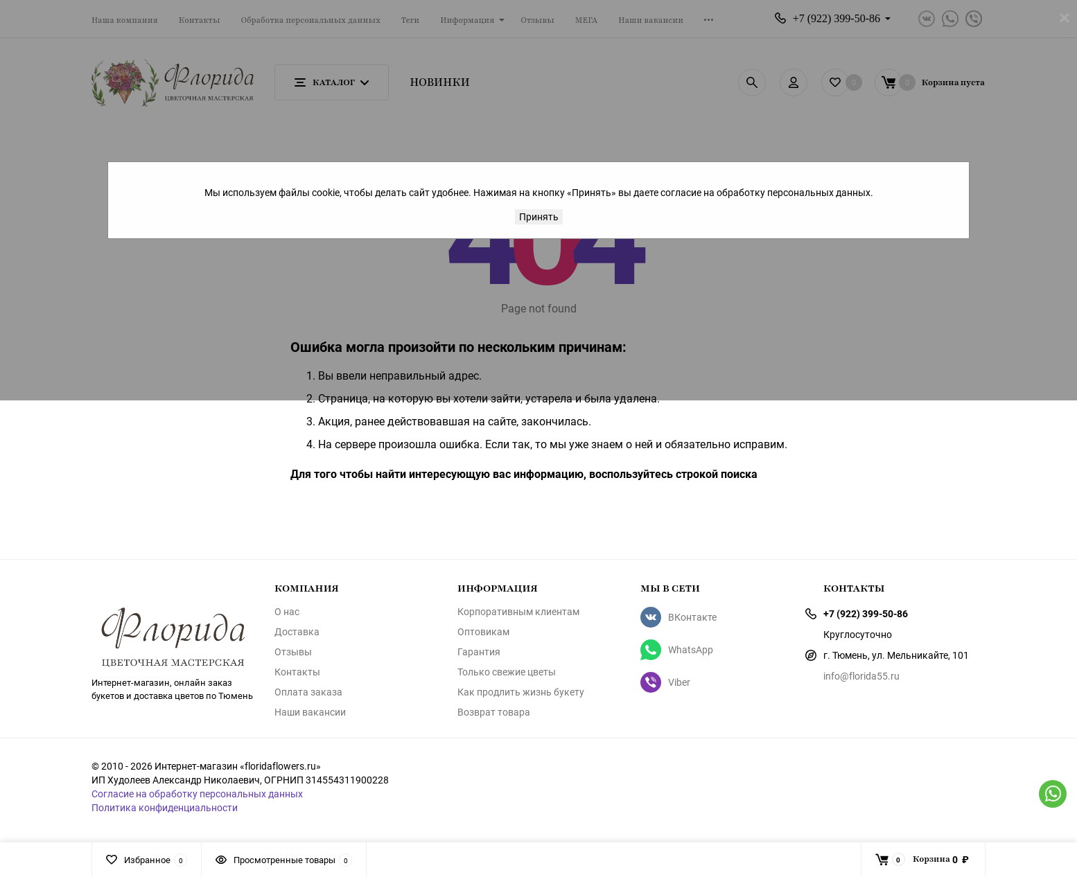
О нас (286, 612)
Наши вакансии (310, 712)
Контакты (297, 672)
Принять (539, 216)
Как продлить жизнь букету (520, 692)
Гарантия (478, 652)
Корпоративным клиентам (518, 612)
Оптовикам (483, 632)
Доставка (296, 632)
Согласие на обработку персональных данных (197, 793)
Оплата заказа (308, 692)
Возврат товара (493, 712)
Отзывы (293, 652)
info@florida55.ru (861, 675)
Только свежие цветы (506, 672)
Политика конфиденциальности (164, 807)
